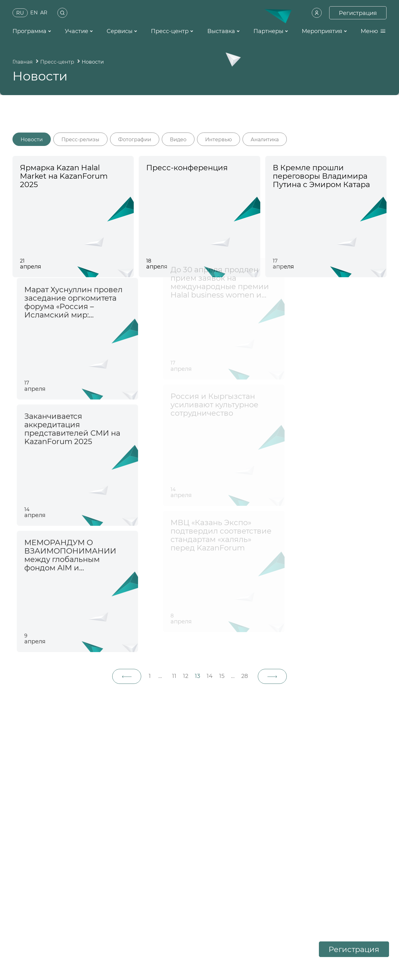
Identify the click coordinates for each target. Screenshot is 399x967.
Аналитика (265, 140)
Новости (32, 140)
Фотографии (134, 140)
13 (197, 676)
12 (185, 676)
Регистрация (354, 949)
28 (244, 676)
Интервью (218, 140)
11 (174, 676)
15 (221, 676)
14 (210, 676)
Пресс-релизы (80, 140)
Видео (178, 140)
